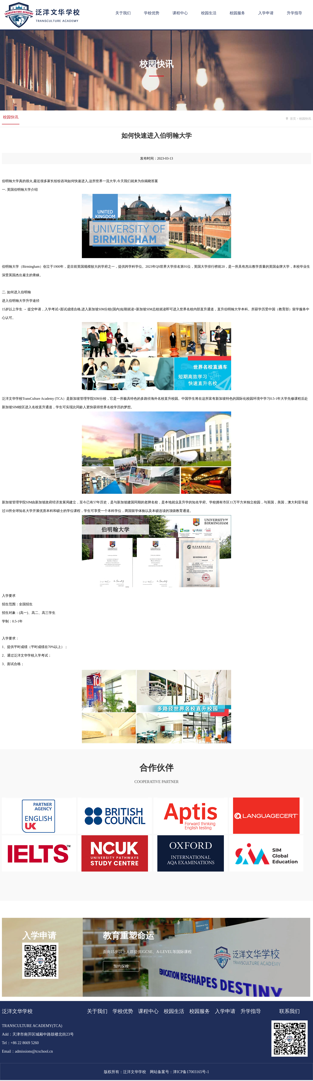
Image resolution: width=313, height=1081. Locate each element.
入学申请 (266, 13)
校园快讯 (10, 119)
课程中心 (180, 13)
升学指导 (294, 13)
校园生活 (208, 13)
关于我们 (123, 13)
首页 (293, 118)
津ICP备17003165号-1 (191, 1072)
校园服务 (237, 13)
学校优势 (151, 13)
